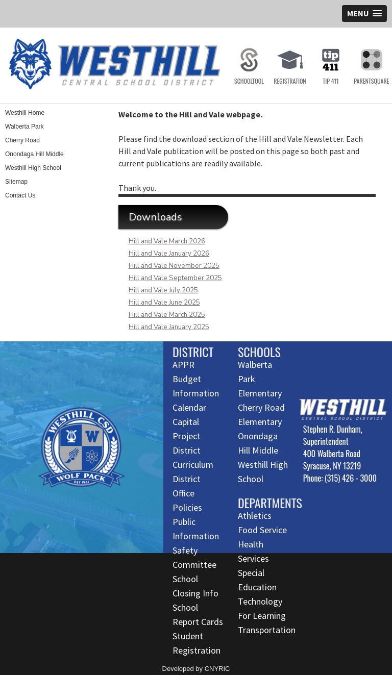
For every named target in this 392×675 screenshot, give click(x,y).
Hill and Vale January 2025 (169, 327)
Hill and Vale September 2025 (175, 278)
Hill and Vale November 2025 (174, 265)
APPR (183, 364)
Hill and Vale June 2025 (164, 302)
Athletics (255, 515)
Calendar (189, 407)
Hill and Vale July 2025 (163, 290)
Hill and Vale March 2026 (167, 241)
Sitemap (16, 181)
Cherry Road (22, 140)
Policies (187, 507)
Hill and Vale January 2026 (169, 253)
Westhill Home (24, 112)
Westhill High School (33, 167)
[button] (364, 13)
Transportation (267, 630)
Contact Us (20, 195)
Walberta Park (24, 126)
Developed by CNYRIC (196, 668)
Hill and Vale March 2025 (167, 314)
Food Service (262, 530)
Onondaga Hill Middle (34, 154)
